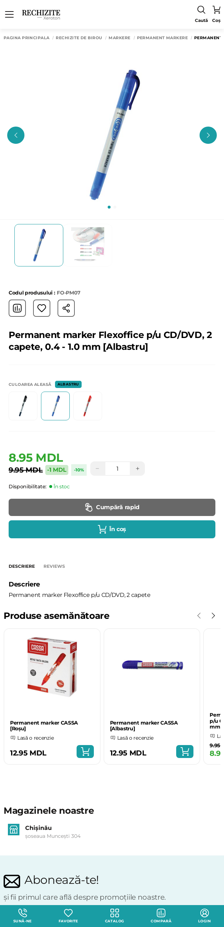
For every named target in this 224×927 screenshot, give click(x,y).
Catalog (114, 916)
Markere (119, 38)
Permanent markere (162, 38)
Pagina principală (26, 38)
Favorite (68, 916)
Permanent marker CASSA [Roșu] (44, 726)
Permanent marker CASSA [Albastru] (144, 726)
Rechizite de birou (79, 38)
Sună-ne (22, 916)
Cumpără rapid (112, 507)
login (204, 916)
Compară (161, 916)
